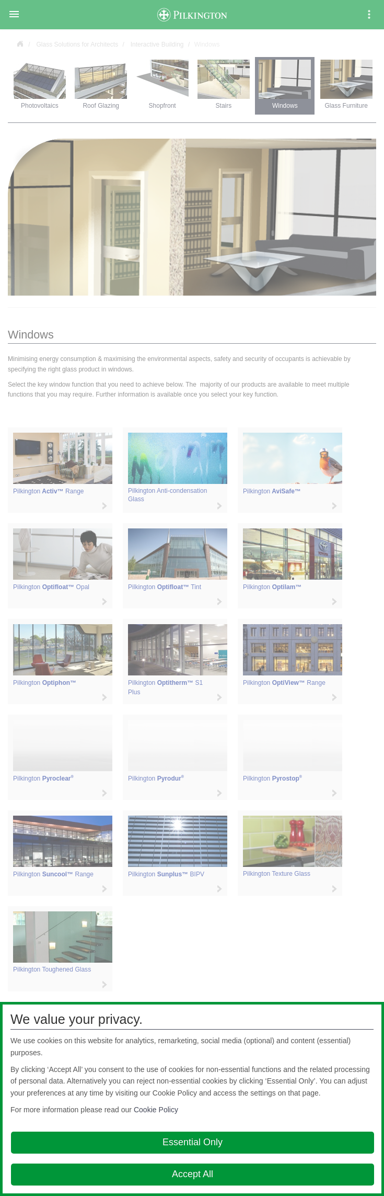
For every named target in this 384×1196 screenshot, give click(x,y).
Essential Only (192, 1142)
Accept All (192, 1174)
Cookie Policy (156, 1109)
